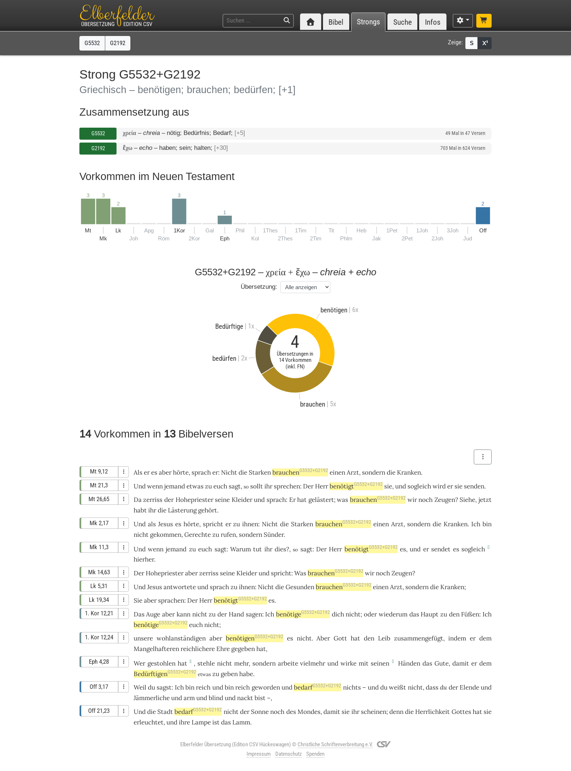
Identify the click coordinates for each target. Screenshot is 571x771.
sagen (254, 614)
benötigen (254, 638)
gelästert (321, 500)
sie (388, 486)
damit (460, 663)
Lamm (241, 722)
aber (165, 472)
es (403, 549)
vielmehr (312, 663)
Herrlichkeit (432, 712)
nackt (245, 698)
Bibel (335, 22)
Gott (340, 638)
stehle (206, 663)
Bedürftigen (165, 674)
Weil (140, 687)
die (243, 472)
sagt (235, 486)
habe (246, 674)
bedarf (317, 687)
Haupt (429, 614)
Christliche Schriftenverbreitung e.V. (335, 744)
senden (474, 486)
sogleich (419, 486)
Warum (240, 549)
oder (370, 614)
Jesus (165, 524)
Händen (409, 663)
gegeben (243, 649)
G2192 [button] (117, 43)
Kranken (409, 472)
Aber (323, 638)
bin (229, 687)
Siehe (467, 500)
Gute (441, 663)
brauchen (300, 472)
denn (396, 712)
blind (216, 698)
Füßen (470, 614)
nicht (141, 535)
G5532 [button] (92, 43)
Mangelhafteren (156, 649)
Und (140, 486)
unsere (143, 638)
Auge (153, 614)
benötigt (356, 486)
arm (189, 698)
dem (485, 638)
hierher (144, 559)
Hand (236, 614)
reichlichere (198, 649)
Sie (138, 600)
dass (432, 687)
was (342, 500)
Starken (260, 472)
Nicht (229, 472)
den (454, 614)
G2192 (98, 148)
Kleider (242, 500)
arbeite (288, 663)
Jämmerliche (152, 698)
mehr (241, 663)
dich (338, 614)
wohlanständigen (181, 638)
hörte (181, 472)
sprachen (171, 600)
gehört (207, 510)
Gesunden (300, 587)
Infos (433, 22)
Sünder (274, 535)
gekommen (165, 535)
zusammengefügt (418, 638)
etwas (195, 486)
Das (139, 614)
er (147, 472)
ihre (184, 722)
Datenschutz (288, 754)
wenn (155, 486)
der (169, 500)
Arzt (353, 472)
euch (220, 486)
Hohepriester (194, 500)
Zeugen (444, 500)
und (400, 486)
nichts (352, 687)
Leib (384, 638)
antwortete (180, 587)
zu (234, 587)
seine (222, 500)
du (443, 687)
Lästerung (182, 510)
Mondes (309, 712)
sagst (164, 687)
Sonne (260, 712)
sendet (440, 549)
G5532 (98, 133)
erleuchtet (149, 722)
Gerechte (197, 535)
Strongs (368, 22)
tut (257, 549)
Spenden (315, 754)
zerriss (152, 500)
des (291, 712)
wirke (348, 663)
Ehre (223, 649)
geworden (266, 687)
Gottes (461, 712)
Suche (402, 22)
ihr (355, 712)
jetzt (485, 500)
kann (183, 614)
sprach (201, 472)
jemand (174, 486)
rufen (228, 535)
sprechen (287, 486)
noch (425, 500)
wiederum (393, 614)
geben (229, 674)
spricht (213, 524)
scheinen (373, 712)
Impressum (259, 754)
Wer (139, 663)
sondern (373, 472)
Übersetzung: (259, 286)
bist (260, 698)
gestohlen (161, 663)
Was (300, 573)
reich (203, 687)
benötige (303, 614)
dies (280, 549)
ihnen (250, 524)
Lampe (201, 722)
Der (308, 486)
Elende (469, 687)
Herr (321, 486)
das (414, 614)
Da (138, 500)
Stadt (165, 712)
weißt (397, 687)
